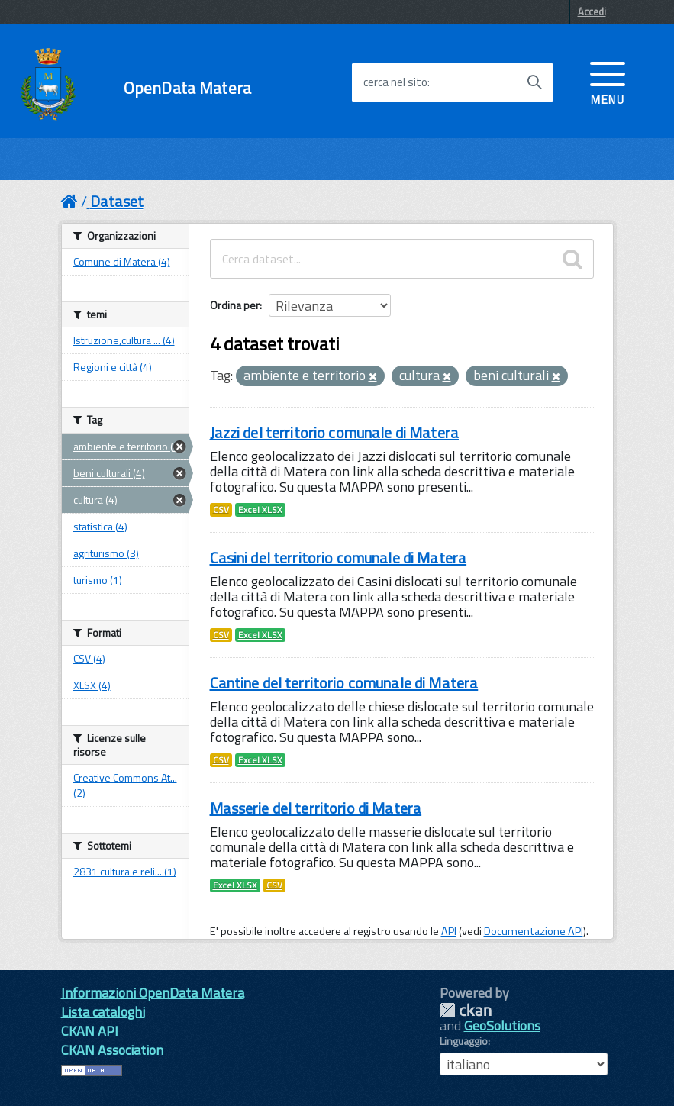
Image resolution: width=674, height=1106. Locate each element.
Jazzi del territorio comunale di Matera (334, 432)
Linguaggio (464, 1041)
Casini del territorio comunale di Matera (338, 557)
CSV (221, 510)
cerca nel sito (395, 82)
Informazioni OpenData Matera (152, 992)
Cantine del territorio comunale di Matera (344, 683)
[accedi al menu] (607, 82)
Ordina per (235, 305)
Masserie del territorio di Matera (316, 808)
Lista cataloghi (103, 1011)
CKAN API (89, 1031)
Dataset (117, 201)
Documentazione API (533, 931)
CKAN (466, 1010)
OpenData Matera (187, 88)
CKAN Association (112, 1050)
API (448, 931)
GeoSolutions (502, 1025)
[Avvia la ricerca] (534, 82)
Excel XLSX (260, 510)
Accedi (592, 11)
